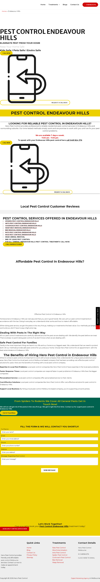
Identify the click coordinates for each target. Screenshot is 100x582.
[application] (59, 4)
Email (3, 437)
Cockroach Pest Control (61, 557)
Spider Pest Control (59, 555)
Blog (28, 550)
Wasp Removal (58, 562)
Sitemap (30, 557)
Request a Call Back (97, 316)
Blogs (65, 5)
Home (43, 5)
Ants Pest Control (59, 553)
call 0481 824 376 (74, 140)
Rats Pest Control (59, 548)
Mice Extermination (59, 550)
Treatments (54, 4)
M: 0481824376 (84, 554)
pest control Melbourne (10, 560)
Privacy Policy (32, 555)
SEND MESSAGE (50, 471)
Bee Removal (57, 560)
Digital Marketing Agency (79, 578)
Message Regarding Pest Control (13, 457)
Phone (3, 444)
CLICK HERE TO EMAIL (86, 558)
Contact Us (74, 5)
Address (4, 450)
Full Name (5, 430)
